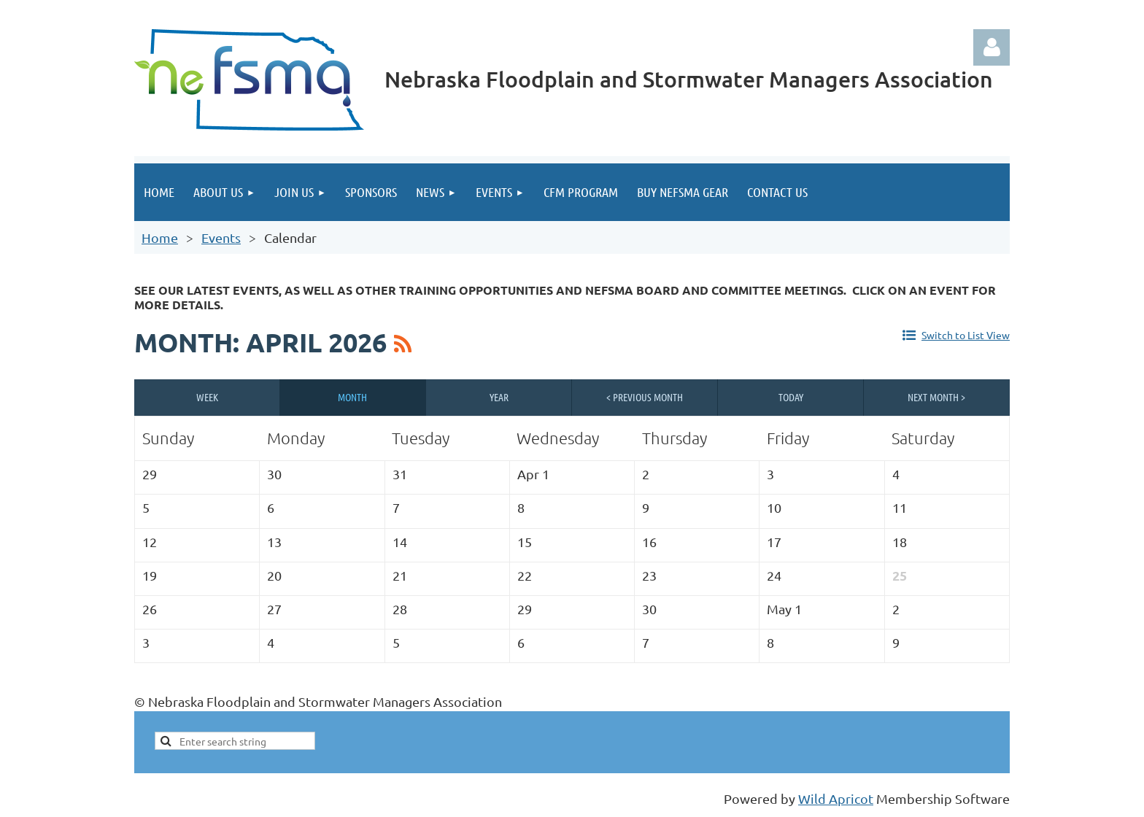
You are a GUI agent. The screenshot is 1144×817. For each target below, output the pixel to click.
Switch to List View (965, 334)
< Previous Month (644, 396)
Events (221, 237)
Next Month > (936, 396)
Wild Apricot (835, 798)
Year (499, 396)
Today (790, 396)
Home (160, 237)
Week (207, 396)
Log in (991, 47)
